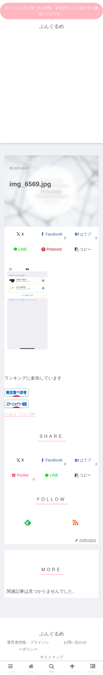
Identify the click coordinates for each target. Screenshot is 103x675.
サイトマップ (51, 657)
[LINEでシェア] (20, 249)
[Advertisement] (51, 91)
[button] (83, 249)
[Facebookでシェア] (51, 234)
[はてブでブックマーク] (83, 234)
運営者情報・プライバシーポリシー (28, 645)
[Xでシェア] (20, 234)
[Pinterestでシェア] (51, 249)
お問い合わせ (75, 642)
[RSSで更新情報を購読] (75, 522)
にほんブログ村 (19, 414)
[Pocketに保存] (20, 475)
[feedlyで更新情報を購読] (27, 522)
